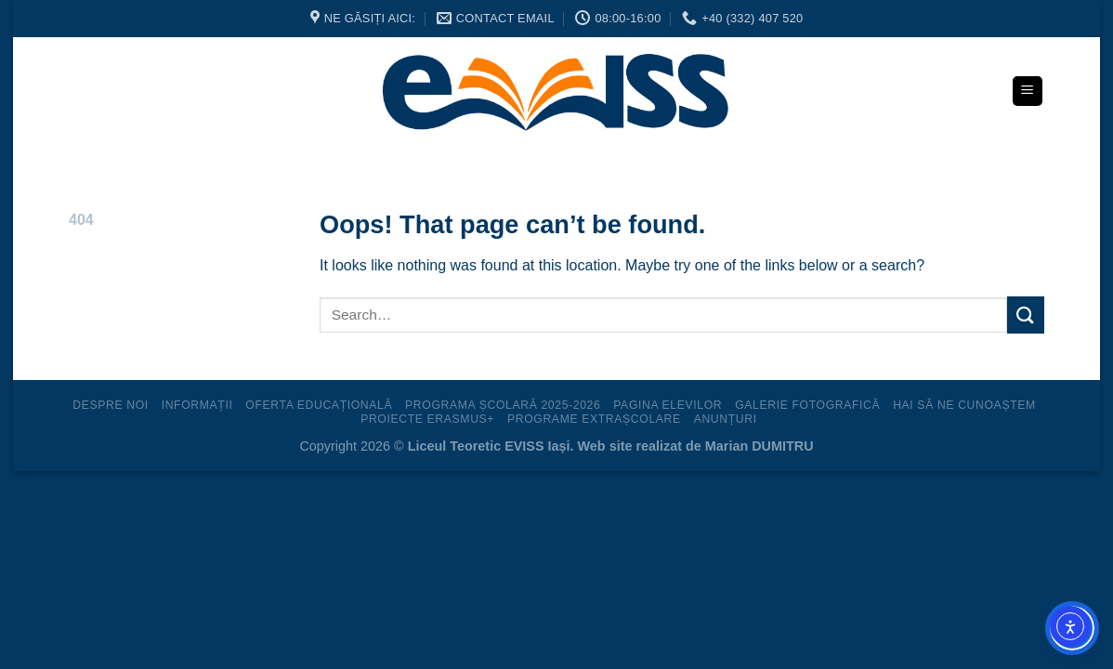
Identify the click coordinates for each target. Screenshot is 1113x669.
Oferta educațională (318, 405)
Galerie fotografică (807, 405)
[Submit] (1025, 314)
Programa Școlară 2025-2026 (502, 405)
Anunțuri (725, 419)
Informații (197, 405)
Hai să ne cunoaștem (964, 405)
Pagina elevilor (667, 405)
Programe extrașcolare (594, 419)
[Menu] (1028, 91)
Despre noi (110, 405)
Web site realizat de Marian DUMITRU (696, 446)
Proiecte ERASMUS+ (427, 419)
